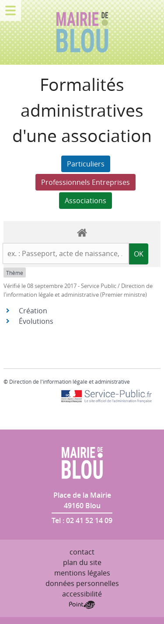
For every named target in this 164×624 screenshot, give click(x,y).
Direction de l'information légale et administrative (69, 381)
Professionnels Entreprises (85, 182)
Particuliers (86, 164)
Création (33, 310)
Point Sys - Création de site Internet (82, 605)
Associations (85, 200)
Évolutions (36, 321)
